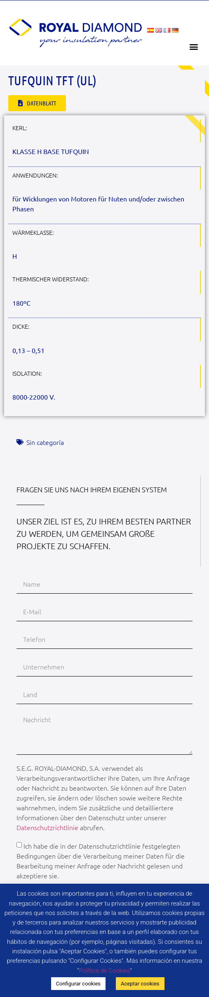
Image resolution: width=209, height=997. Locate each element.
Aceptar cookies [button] (140, 984)
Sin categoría (45, 442)
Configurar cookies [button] (78, 984)
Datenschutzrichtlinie (47, 827)
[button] (194, 46)
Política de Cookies (104, 970)
